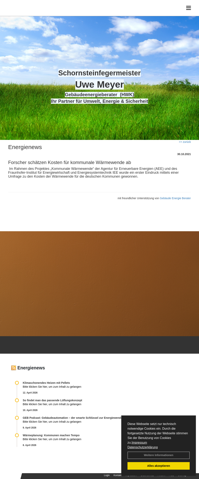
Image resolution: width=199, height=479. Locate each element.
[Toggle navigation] (188, 11)
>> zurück (185, 141)
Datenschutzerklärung (142, 447)
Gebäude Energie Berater (175, 198)
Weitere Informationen (158, 455)
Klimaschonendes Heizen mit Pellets (46, 382)
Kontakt (117, 475)
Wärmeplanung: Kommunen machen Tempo (51, 435)
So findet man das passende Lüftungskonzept (52, 400)
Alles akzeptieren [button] (158, 465)
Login (107, 475)
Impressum (139, 442)
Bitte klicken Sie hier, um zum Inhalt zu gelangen (52, 386)
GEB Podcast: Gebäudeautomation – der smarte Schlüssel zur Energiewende (73, 417)
